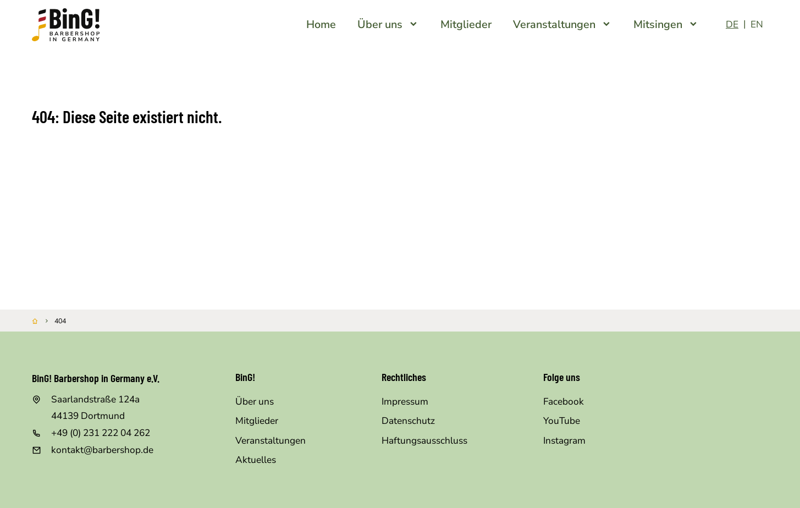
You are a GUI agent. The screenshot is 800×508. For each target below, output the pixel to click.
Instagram (564, 440)
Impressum (405, 401)
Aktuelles (255, 460)
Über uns (254, 401)
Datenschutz (408, 421)
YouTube (561, 421)
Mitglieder (256, 421)
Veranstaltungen (270, 440)
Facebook (563, 401)
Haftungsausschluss (424, 440)
